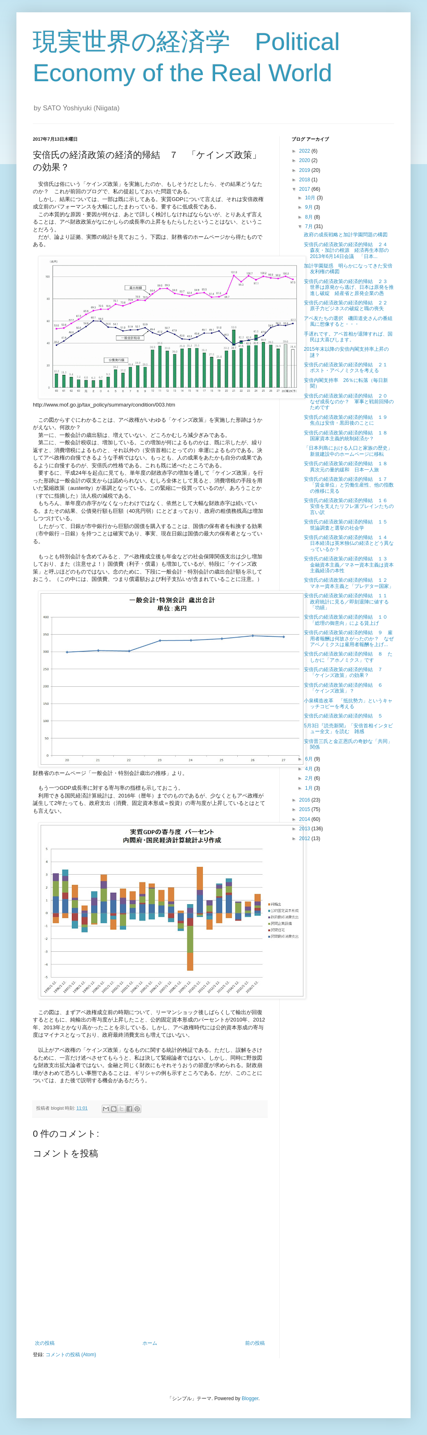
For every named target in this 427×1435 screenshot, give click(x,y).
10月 (311, 198)
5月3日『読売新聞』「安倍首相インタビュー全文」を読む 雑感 (348, 728)
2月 (309, 778)
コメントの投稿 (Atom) (71, 1354)
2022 (305, 151)
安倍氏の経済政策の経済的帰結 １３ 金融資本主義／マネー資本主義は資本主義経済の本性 (349, 565)
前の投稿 (255, 1343)
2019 (305, 170)
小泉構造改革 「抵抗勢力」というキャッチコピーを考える (348, 703)
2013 (305, 829)
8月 (309, 217)
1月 (309, 788)
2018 (305, 180)
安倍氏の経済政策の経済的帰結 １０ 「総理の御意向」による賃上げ (348, 620)
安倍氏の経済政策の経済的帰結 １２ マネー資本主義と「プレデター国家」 (349, 583)
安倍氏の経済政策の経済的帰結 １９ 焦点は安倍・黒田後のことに (348, 420)
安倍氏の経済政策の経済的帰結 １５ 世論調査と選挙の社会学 (348, 524)
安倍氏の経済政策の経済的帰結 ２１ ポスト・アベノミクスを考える (348, 367)
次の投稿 (45, 1343)
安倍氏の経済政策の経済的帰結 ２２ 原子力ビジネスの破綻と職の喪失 (348, 305)
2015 (305, 809)
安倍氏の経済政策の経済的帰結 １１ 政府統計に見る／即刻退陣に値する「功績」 (348, 601)
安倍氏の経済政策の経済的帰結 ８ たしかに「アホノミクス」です (348, 657)
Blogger (250, 1398)
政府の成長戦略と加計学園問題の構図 (346, 235)
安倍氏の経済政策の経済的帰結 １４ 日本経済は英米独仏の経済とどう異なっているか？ (349, 543)
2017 (305, 189)
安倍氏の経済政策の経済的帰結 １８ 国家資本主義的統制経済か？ (348, 435)
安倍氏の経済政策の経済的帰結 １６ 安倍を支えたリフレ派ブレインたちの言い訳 (349, 506)
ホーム (149, 1343)
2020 (305, 160)
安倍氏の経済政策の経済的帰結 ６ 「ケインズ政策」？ (346, 688)
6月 (309, 759)
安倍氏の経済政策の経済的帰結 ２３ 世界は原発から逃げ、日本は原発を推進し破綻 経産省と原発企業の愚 (349, 287)
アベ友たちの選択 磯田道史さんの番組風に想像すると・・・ (348, 321)
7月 (309, 226)
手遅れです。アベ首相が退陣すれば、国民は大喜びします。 (348, 337)
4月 (309, 769)
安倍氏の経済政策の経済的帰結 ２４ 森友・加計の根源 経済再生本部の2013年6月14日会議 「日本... (348, 250)
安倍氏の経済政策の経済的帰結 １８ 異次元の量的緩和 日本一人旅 (348, 466)
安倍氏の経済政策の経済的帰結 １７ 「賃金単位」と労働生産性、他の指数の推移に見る (349, 485)
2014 (305, 819)
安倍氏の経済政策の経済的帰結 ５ (346, 716)
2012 (305, 838)
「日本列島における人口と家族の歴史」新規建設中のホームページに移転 (348, 451)
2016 (305, 800)
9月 (309, 207)
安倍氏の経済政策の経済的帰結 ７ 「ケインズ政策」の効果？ (346, 672)
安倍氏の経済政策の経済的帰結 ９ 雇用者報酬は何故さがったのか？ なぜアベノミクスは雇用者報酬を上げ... (349, 638)
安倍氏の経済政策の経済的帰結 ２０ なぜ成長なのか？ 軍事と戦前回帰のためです (349, 402)
